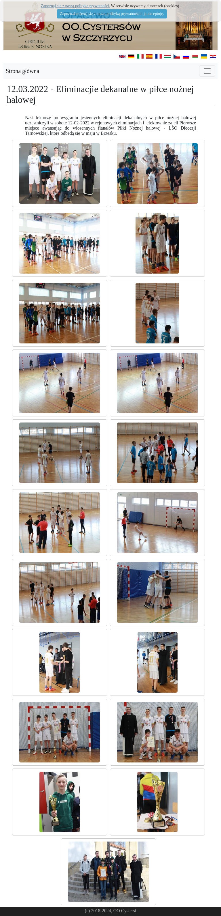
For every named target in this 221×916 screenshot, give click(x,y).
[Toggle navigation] (207, 71)
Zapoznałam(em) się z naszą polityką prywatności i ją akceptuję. (112, 14)
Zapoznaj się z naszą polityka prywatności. (75, 6)
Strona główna (22, 71)
